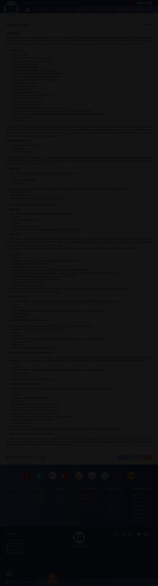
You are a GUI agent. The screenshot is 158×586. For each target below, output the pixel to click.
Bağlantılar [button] (142, 9)
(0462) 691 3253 (69, 3)
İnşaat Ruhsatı (139, 506)
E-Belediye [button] (122, 9)
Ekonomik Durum (90, 507)
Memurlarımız (38, 503)
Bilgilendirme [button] (103, 10)
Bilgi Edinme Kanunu (138, 496)
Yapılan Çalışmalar (15, 499)
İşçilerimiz (36, 507)
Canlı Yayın (112, 499)
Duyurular (11, 515)
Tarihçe (85, 495)
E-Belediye (112, 495)
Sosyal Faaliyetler (15, 503)
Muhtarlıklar (37, 499)
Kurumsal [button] (63, 9)
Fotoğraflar (112, 503)
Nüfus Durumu (89, 503)
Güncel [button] (43, 9)
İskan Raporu (138, 510)
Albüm (57, 582)
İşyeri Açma (137, 502)
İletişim (29, 3)
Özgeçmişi (62, 495)
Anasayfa (147, 24)
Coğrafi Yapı (88, 499)
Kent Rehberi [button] (83, 10)
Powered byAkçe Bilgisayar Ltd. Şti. (132, 541)
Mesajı (60, 499)
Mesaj (27, 582)
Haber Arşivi (12, 495)
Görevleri (61, 503)
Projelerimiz (12, 507)
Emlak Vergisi (138, 514)
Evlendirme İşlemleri (137, 520)
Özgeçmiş (12, 582)
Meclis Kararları (13, 511)
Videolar (111, 507)
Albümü (60, 507)
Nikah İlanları (113, 511)
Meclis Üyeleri (38, 495)
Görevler (42, 582)
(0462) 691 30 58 (46, 3)
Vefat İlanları (113, 515)
